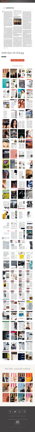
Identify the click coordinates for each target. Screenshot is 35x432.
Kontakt (24, 416)
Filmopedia (5, 1)
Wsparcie (18, 416)
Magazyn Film (4, 56)
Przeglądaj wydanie (17, 60)
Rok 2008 (9, 369)
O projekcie (12, 416)
